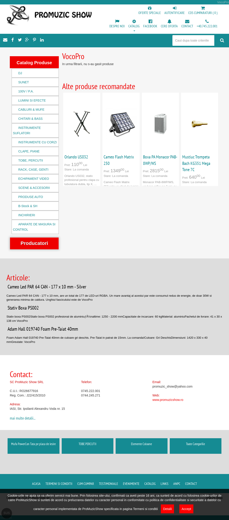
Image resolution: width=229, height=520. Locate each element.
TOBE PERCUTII (87, 444)
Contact (191, 483)
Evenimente (131, 483)
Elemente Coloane (141, 444)
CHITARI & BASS (30, 118)
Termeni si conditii (58, 483)
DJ (20, 73)
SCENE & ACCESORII (34, 188)
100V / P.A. (26, 91)
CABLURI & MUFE (31, 109)
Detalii (167, 509)
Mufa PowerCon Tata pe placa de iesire (33, 444)
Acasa (36, 483)
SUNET (23, 82)
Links (164, 483)
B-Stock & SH (27, 206)
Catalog (150, 483)
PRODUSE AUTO (30, 197)
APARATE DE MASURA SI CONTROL (34, 226)
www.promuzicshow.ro (167, 400)
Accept (186, 509)
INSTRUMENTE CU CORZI (37, 142)
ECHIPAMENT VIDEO (33, 178)
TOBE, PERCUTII (30, 160)
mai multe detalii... (22, 418)
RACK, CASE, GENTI (33, 169)
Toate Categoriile (195, 444)
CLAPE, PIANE (29, 151)
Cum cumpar (85, 483)
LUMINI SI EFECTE (32, 100)
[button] (134, 26)
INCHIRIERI (26, 215)
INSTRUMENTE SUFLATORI (27, 130)
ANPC (176, 483)
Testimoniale (108, 483)
